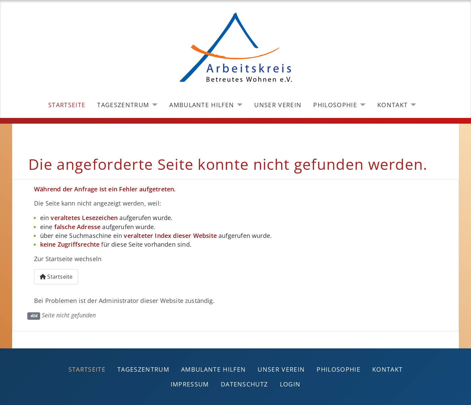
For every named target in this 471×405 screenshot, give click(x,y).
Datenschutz (244, 384)
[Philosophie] (361, 104)
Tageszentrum (123, 105)
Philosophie (335, 105)
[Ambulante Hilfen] (238, 104)
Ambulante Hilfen (201, 105)
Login (290, 384)
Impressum (190, 384)
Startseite (66, 105)
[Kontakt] (412, 104)
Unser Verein (277, 105)
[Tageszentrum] (153, 104)
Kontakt (392, 105)
